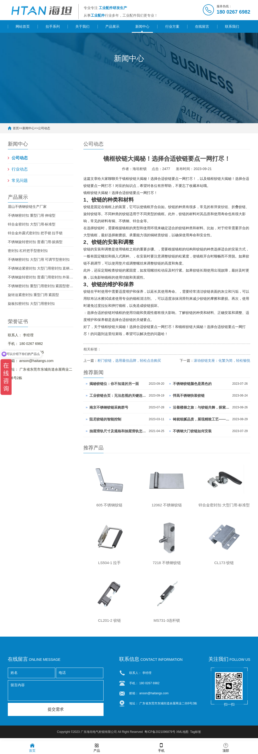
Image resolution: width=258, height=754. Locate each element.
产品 (96, 747)
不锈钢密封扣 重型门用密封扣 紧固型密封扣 (40, 286)
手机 (161, 747)
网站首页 (23, 26)
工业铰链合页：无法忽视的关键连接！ (117, 396)
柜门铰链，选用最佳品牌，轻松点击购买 (129, 360)
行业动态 (20, 169)
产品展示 (112, 26)
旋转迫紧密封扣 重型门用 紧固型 (33, 295)
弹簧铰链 (221, 207)
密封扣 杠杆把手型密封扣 (28, 251)
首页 (16, 128)
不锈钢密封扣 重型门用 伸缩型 (32, 215)
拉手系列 (53, 26)
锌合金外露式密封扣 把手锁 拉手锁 (35, 233)
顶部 (225, 747)
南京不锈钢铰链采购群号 (108, 407)
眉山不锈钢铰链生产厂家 (27, 207)
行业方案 (172, 26)
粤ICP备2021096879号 (159, 735)
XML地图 (182, 735)
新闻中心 (142, 26)
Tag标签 (195, 735)
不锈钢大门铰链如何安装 (192, 431)
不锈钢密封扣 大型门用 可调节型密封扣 (39, 259)
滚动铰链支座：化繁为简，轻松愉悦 (222, 360)
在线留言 (202, 26)
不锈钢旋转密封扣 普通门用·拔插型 (35, 242)
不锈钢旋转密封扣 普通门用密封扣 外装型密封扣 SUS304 (40, 277)
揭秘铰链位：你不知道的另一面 (114, 384)
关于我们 (82, 26)
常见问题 (20, 180)
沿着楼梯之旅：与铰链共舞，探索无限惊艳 (201, 407)
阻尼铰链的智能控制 (105, 419)
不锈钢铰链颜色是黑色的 (192, 384)
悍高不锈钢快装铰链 (189, 396)
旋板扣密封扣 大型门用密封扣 (31, 304)
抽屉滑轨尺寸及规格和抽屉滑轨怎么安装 (117, 431)
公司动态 (44, 128)
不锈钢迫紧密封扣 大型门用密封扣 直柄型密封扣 (40, 268)
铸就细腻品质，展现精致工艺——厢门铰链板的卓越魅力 (201, 419)
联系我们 (232, 26)
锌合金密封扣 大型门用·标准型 (32, 224)
